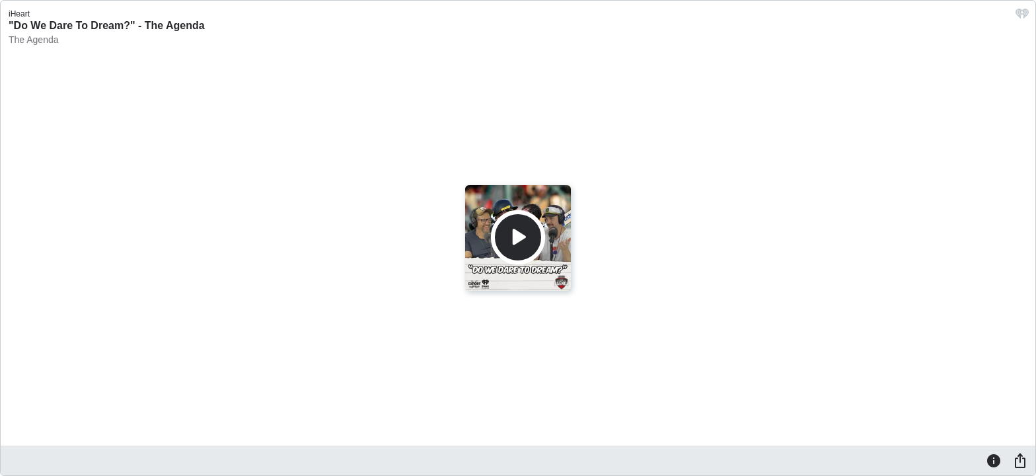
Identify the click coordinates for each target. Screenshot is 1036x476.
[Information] (993, 460)
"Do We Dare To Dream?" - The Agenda (107, 25)
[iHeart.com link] (1022, 16)
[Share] (1020, 460)
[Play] (518, 237)
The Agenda (34, 39)
